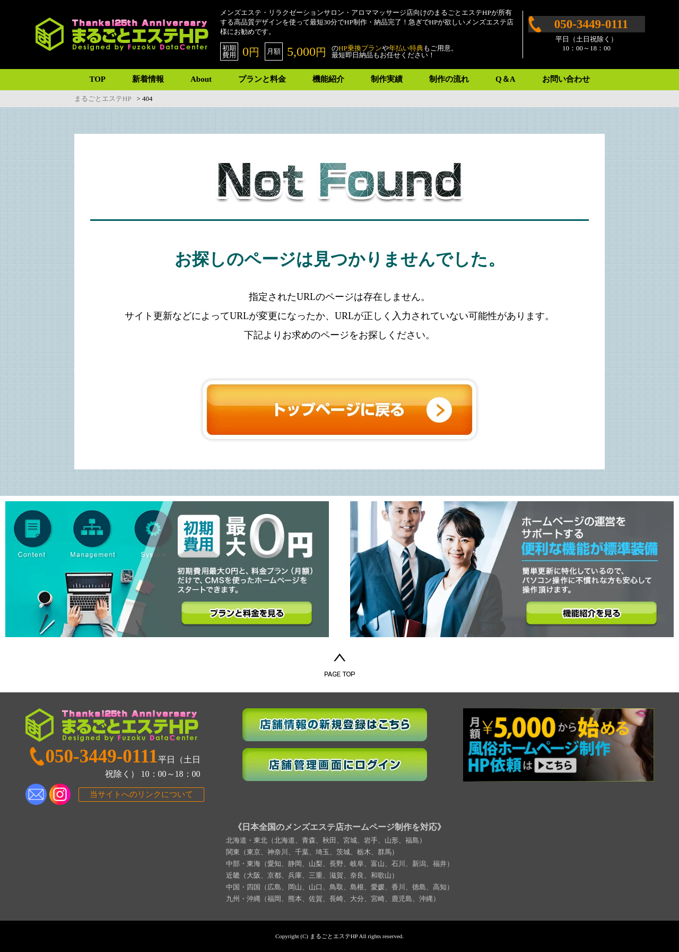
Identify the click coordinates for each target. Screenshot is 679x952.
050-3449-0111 (591, 24)
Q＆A (505, 79)
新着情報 (148, 79)
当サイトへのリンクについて (141, 794)
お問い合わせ (566, 79)
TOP (97, 79)
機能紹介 (328, 79)
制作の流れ (449, 79)
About (201, 79)
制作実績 (387, 79)
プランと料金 (262, 79)
